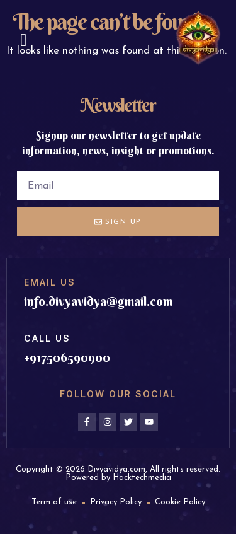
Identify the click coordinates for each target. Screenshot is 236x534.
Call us (47, 338)
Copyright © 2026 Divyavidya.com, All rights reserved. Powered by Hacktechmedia (118, 473)
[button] (23, 40)
